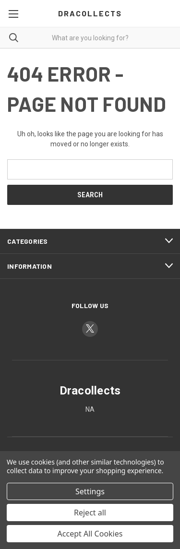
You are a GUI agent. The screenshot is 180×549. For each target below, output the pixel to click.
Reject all (90, 512)
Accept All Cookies (90, 533)
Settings (90, 491)
